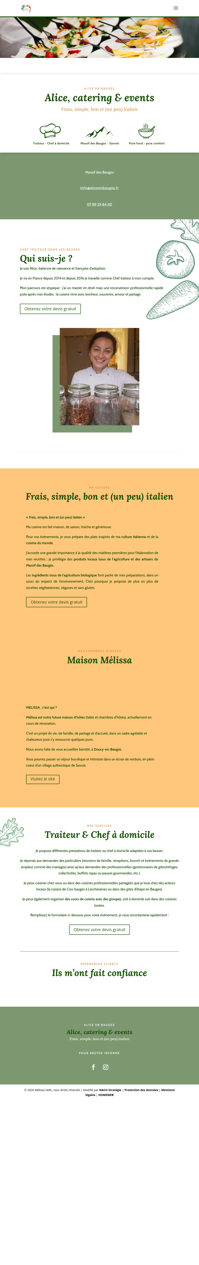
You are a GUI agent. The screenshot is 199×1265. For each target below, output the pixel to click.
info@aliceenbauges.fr (99, 192)
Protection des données (141, 1094)
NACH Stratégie (110, 1094)
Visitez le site (43, 783)
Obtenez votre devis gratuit (50, 313)
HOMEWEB (106, 1099)
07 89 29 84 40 (99, 209)
